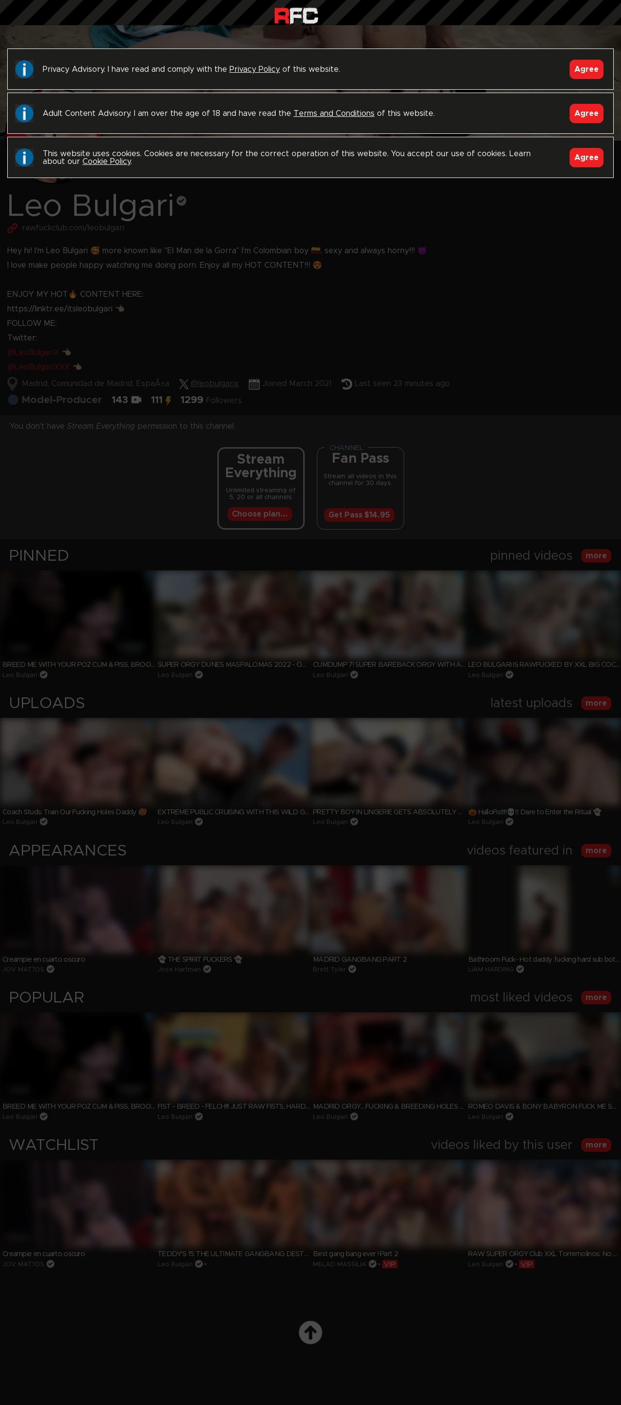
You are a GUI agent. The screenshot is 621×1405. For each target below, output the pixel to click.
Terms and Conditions (334, 113)
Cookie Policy (106, 161)
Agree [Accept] (586, 69)
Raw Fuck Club (296, 15)
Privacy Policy (254, 69)
